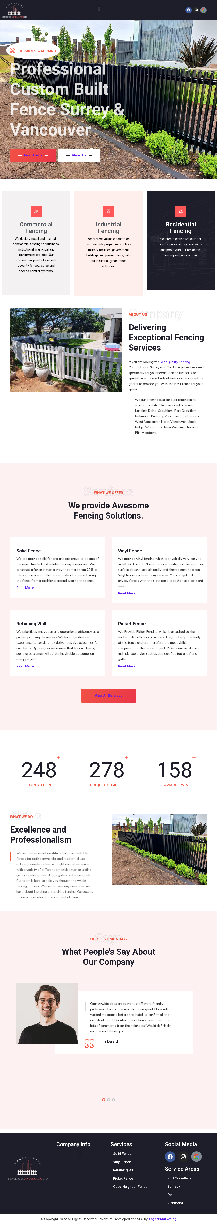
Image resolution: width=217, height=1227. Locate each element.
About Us (80, 155)
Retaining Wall (31, 623)
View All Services (108, 696)
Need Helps (33, 155)
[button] (99, 8)
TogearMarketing (163, 1219)
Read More (25, 588)
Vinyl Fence (130, 550)
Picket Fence (132, 623)
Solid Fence (28, 550)
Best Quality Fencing (175, 362)
